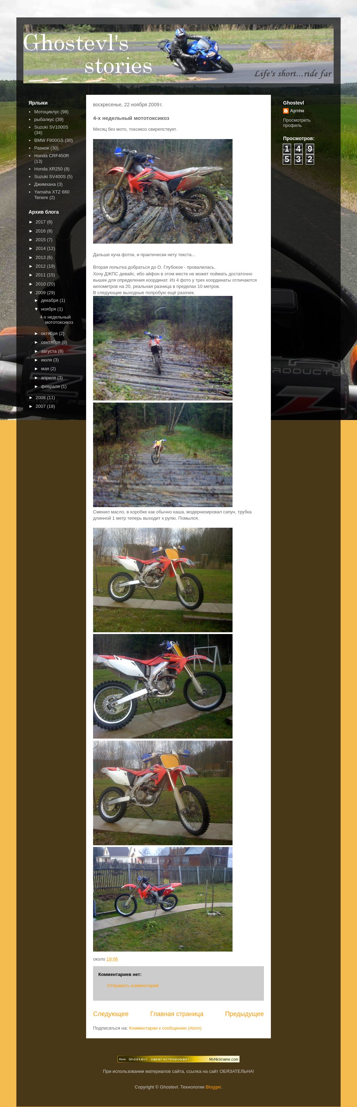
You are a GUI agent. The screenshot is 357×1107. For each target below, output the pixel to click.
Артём (297, 110)
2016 (41, 231)
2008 (41, 397)
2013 (41, 257)
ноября (49, 309)
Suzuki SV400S (50, 176)
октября (50, 333)
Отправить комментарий (133, 985)
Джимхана (45, 184)
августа (49, 351)
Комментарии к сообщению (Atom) (165, 1028)
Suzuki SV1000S (51, 127)
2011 (41, 274)
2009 (41, 292)
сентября (51, 342)
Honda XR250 (48, 168)
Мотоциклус (46, 111)
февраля (51, 386)
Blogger (213, 1087)
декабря (50, 300)
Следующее (111, 1013)
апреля (49, 377)
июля (47, 359)
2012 (41, 266)
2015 (41, 239)
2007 (41, 406)
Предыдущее (244, 1013)
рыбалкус (44, 119)
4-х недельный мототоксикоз (56, 319)
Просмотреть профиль (297, 122)
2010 (41, 284)
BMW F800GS (48, 140)
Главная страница (177, 1013)
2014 (41, 248)
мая (46, 368)
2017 (41, 221)
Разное (41, 148)
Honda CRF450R (51, 155)
